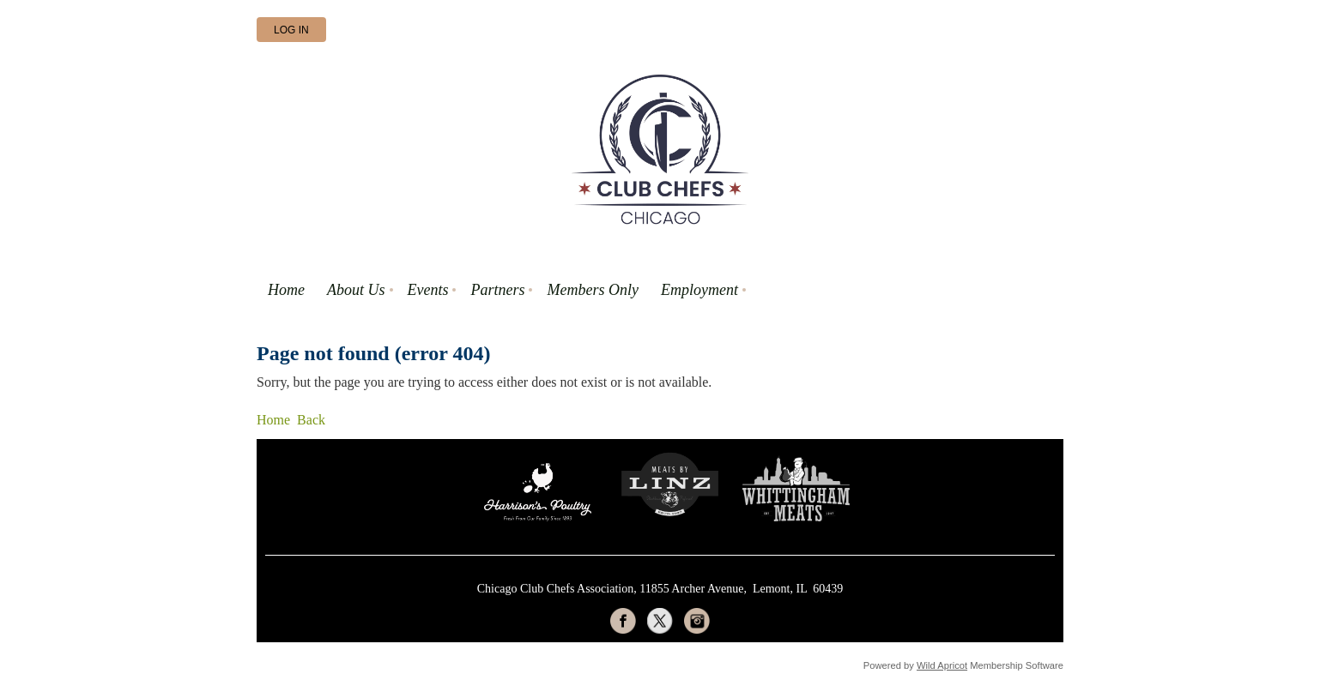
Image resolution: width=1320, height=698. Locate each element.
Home (273, 419)
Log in (291, 30)
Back (311, 419)
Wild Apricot (942, 665)
